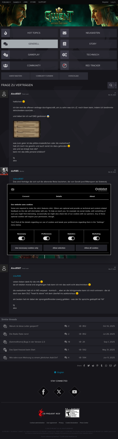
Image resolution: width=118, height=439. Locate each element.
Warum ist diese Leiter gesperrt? (24, 326)
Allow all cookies (91, 248)
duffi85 (16, 171)
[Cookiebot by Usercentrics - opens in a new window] (97, 189)
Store (33, 2)
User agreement (52, 423)
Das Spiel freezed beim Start (23, 349)
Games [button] (16, 2)
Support (42, 2)
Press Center (84, 423)
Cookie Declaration (72, 423)
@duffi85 (18, 276)
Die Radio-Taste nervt (20, 334)
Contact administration (37, 423)
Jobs (25, 2)
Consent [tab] (25, 196)
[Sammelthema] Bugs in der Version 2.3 (28, 342)
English (59, 372)
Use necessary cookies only (26, 248)
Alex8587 (17, 93)
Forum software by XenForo (59, 436)
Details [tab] (59, 196)
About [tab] (92, 196)
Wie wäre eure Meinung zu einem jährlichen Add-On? (34, 357)
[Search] (111, 85)
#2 (111, 171)
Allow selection (59, 248)
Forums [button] (5, 2)
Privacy (61, 423)
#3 (111, 268)
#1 (111, 94)
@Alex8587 (19, 178)
